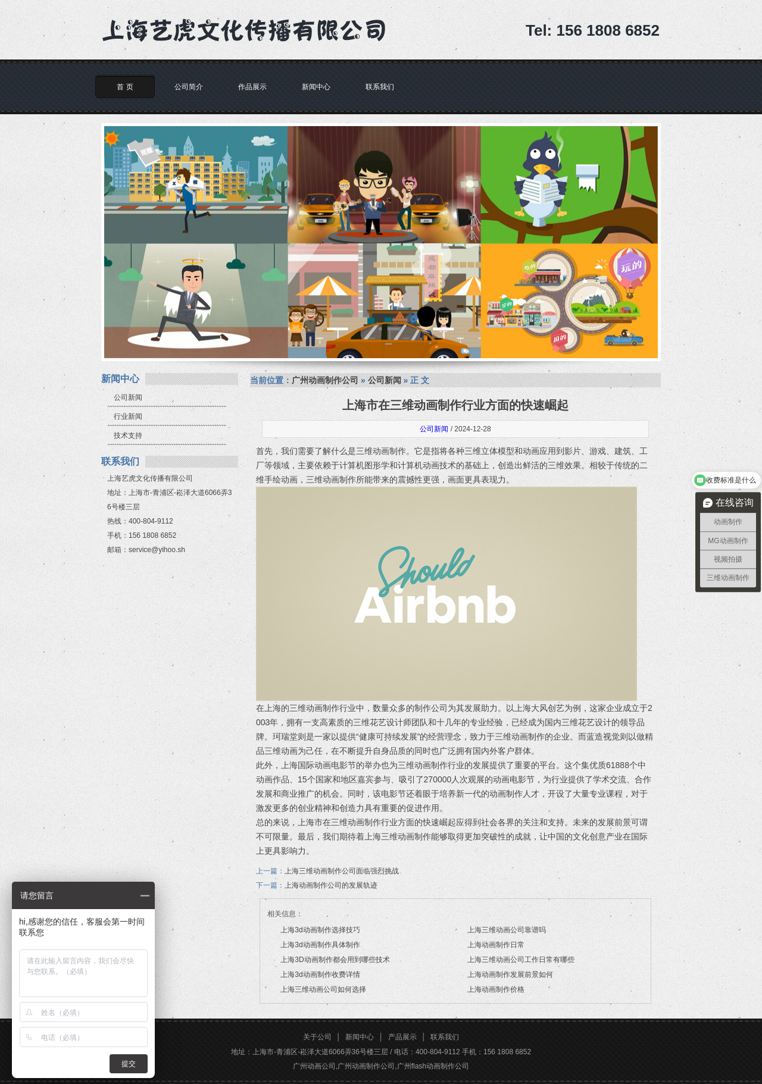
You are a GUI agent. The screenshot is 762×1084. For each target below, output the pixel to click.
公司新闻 (128, 397)
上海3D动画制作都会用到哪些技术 (334, 959)
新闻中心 (316, 87)
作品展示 (252, 87)
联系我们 (380, 87)
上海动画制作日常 (495, 945)
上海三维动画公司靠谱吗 (506, 930)
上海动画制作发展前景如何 (510, 974)
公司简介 (188, 87)
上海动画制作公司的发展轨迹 (331, 885)
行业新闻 (128, 416)
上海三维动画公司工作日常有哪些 (520, 959)
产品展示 (402, 1037)
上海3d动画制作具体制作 (320, 945)
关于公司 (317, 1037)
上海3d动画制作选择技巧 (320, 930)
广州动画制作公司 (325, 380)
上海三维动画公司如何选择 (323, 989)
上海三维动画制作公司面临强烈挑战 (342, 871)
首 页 (125, 87)
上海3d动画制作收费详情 (320, 974)
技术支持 (128, 435)
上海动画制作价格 (495, 989)
